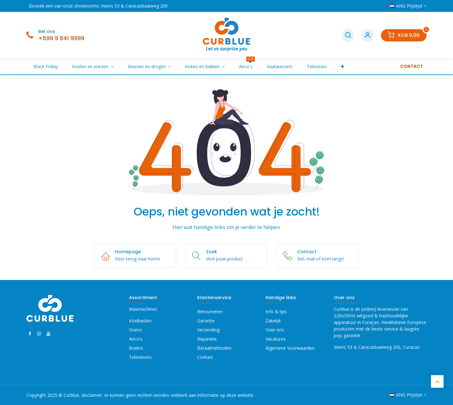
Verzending (208, 330)
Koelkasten (140, 321)
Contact (205, 357)
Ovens (135, 330)
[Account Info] (367, 35)
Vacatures (276, 339)
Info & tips (276, 312)
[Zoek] (348, 35)
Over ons (275, 330)
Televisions (140, 357)
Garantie (206, 321)
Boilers (136, 348)
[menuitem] (45, 66)
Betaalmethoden (214, 348)
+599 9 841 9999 (61, 38)
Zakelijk (273, 321)
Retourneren (210, 312)
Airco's (136, 339)
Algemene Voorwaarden (290, 348)
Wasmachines (143, 309)
